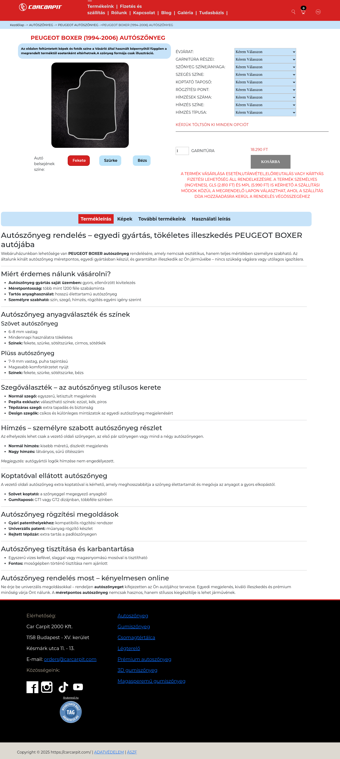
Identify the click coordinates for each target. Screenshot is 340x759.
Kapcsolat (144, 12)
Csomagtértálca (136, 637)
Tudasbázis (211, 12)
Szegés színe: (190, 74)
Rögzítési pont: (192, 89)
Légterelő (129, 648)
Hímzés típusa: (191, 112)
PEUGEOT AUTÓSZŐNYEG (78, 25)
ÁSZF (132, 752)
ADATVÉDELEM (109, 752)
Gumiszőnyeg (134, 626)
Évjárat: (185, 52)
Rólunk (119, 12)
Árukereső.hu (70, 697)
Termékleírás (96, 219)
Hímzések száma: (194, 97)
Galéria (185, 12)
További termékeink (162, 219)
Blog (166, 12)
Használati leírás (211, 219)
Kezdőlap (17, 25)
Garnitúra (203, 151)
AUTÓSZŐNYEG (41, 25)
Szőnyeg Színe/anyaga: (200, 67)
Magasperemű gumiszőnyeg (152, 681)
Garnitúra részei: (195, 59)
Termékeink (100, 6)
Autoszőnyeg (133, 616)
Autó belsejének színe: (44, 164)
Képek (124, 219)
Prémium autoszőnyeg (145, 659)
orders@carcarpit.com (70, 659)
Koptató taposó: (194, 82)
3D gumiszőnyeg (138, 670)
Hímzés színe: (190, 105)
